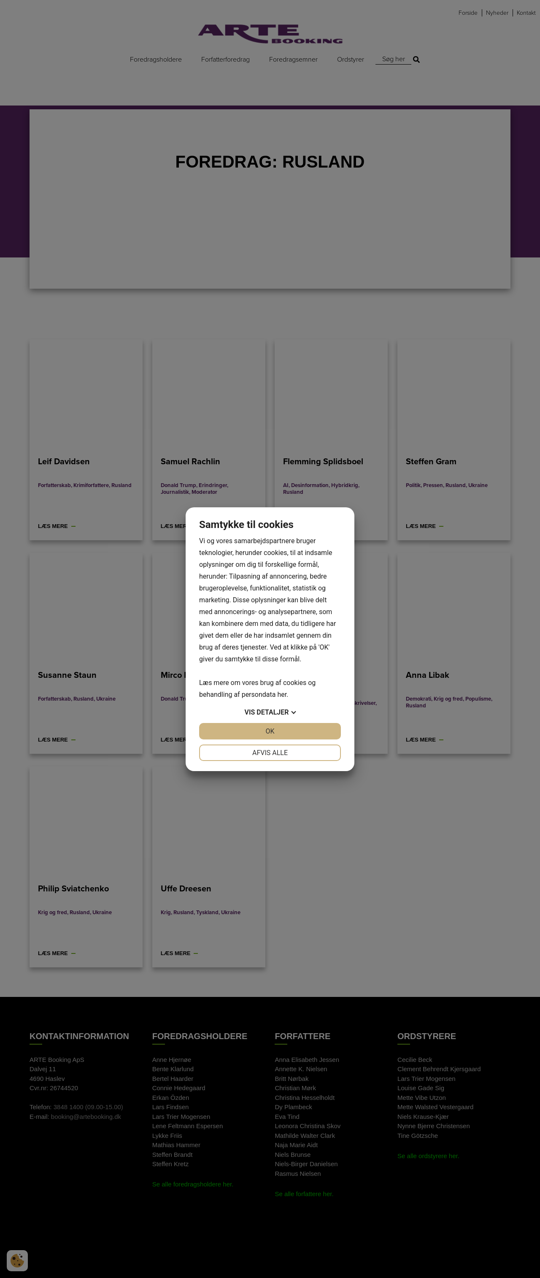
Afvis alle (270, 753)
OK (269, 731)
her (281, 694)
